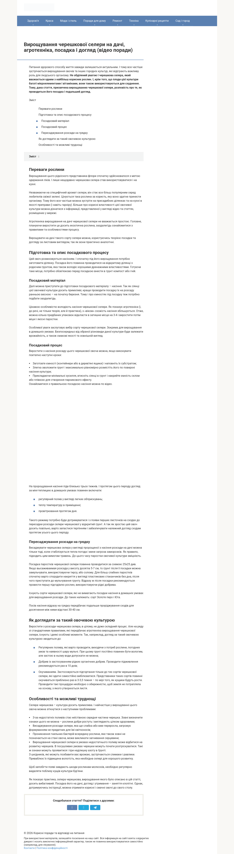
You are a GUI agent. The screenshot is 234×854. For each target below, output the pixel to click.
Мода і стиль (68, 20)
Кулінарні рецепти (157, 20)
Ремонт (117, 20)
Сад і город (183, 20)
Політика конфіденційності (52, 848)
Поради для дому (94, 20)
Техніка (134, 20)
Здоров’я (33, 20)
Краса (49, 20)
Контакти (29, 848)
